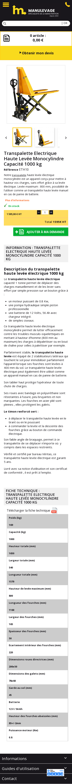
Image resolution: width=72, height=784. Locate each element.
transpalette (19, 175)
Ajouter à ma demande (45, 232)
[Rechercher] (36, 23)
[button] (37, 510)
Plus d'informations (17, 200)
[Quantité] (45, 212)
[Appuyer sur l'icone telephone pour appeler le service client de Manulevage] (67, 4)
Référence (11, 169)
